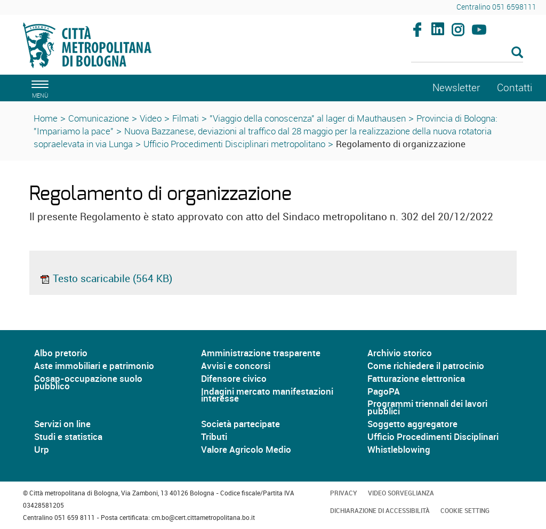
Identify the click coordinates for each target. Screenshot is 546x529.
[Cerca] (467, 53)
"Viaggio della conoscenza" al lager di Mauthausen (308, 118)
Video (151, 118)
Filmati (185, 118)
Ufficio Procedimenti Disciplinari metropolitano (234, 144)
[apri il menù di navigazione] (38, 88)
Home (46, 118)
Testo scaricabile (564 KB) (105, 278)
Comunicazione (98, 118)
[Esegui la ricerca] (517, 53)
